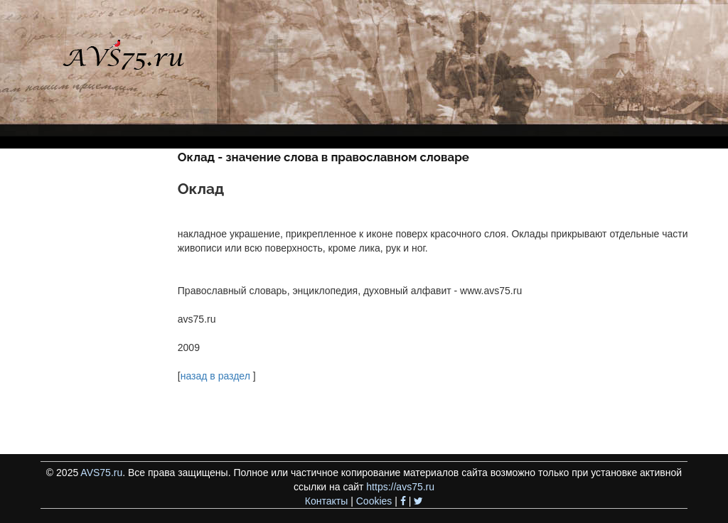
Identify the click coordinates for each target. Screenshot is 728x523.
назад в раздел (215, 376)
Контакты (326, 501)
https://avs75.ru (400, 486)
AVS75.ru (101, 472)
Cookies (374, 501)
